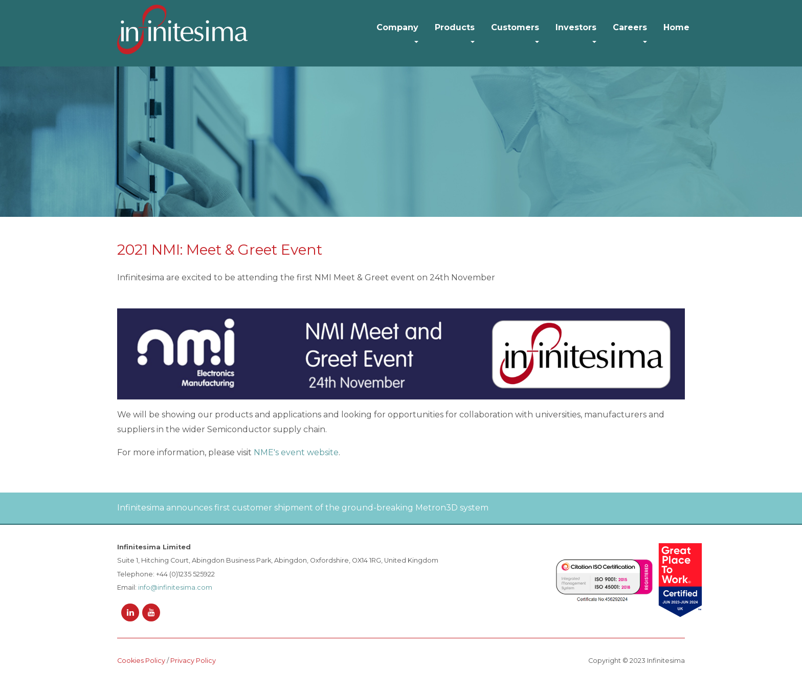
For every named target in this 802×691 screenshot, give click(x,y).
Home (676, 27)
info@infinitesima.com (175, 587)
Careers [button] (630, 27)
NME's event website (296, 452)
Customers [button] (515, 27)
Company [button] (397, 27)
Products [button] (455, 27)
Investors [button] (575, 27)
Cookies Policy (141, 660)
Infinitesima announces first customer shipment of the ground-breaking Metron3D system (302, 507)
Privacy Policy (193, 660)
